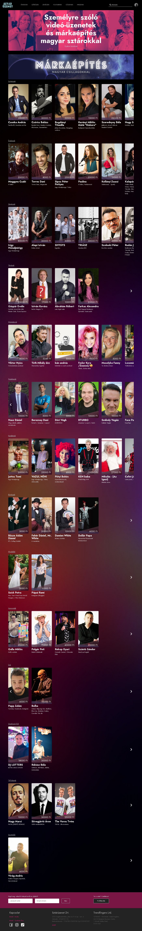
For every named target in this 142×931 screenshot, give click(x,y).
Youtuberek (12, 379)
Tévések (11, 265)
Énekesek (11, 140)
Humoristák (12, 608)
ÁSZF (54, 925)
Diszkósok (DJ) (13, 724)
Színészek (12, 81)
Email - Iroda (14, 917)
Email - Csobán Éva (16, 920)
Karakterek (12, 435)
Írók (9, 665)
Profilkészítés (101, 901)
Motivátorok (12, 322)
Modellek (11, 551)
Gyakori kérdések (71, 46)
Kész (65, 901)
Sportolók (11, 835)
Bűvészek (11, 494)
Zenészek (11, 204)
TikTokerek (12, 780)
